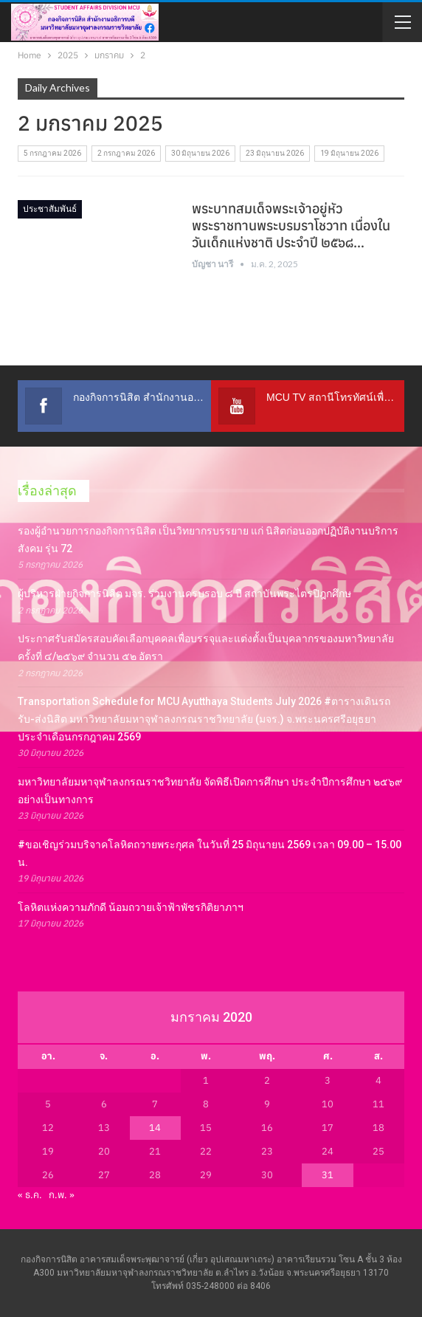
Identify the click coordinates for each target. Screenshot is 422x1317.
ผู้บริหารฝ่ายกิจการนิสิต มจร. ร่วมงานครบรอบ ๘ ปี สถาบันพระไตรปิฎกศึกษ (184, 593)
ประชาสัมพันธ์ (50, 209)
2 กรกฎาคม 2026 (126, 153)
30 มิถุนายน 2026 (200, 153)
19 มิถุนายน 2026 (349, 153)
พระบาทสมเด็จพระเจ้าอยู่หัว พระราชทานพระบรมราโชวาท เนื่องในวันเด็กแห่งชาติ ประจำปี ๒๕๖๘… (291, 225)
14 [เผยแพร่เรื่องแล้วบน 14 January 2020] (155, 1127)
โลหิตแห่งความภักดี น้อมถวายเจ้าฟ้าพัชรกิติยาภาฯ (130, 907)
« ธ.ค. (30, 1195)
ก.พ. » (62, 1195)
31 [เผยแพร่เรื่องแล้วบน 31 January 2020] (327, 1175)
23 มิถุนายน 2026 (275, 153)
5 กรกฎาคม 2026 (52, 153)
